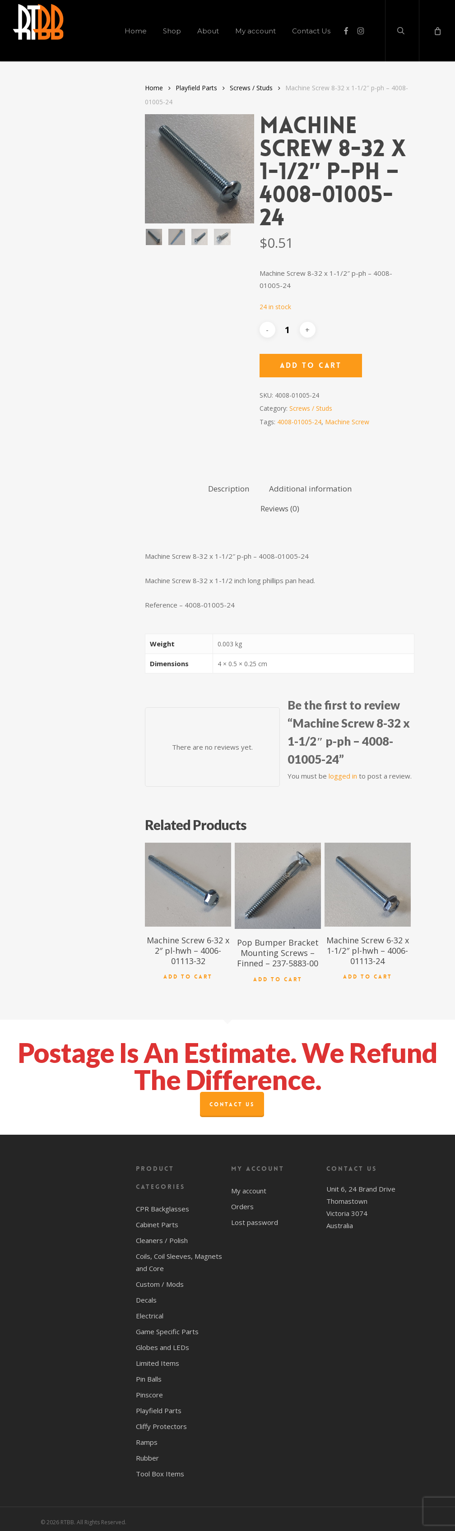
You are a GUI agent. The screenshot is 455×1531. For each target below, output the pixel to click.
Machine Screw (347, 422)
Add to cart (311, 365)
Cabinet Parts (157, 1219)
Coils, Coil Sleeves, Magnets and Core (179, 1256)
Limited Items (157, 1357)
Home (154, 88)
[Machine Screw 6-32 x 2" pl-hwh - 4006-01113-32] (188, 884)
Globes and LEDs (162, 1341)
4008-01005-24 (299, 422)
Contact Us (232, 1099)
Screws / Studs (251, 88)
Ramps (147, 1436)
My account (248, 1185)
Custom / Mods (160, 1278)
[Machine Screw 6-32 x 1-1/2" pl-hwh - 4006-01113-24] (368, 884)
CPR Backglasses (162, 1203)
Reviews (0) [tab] (279, 508)
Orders (242, 1201)
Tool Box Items (160, 1468)
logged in (343, 775)
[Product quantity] (287, 330)
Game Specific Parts (167, 1326)
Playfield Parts (196, 88)
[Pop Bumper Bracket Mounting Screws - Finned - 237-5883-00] (278, 886)
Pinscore (149, 1389)
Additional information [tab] (310, 488)
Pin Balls (149, 1373)
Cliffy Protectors (161, 1420)
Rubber (147, 1452)
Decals (146, 1294)
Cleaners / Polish (162, 1234)
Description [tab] (228, 488)
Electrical (149, 1310)
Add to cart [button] (188, 973)
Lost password (254, 1216)
